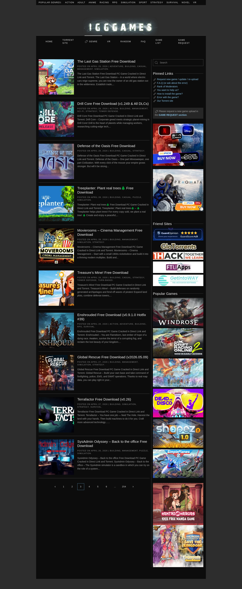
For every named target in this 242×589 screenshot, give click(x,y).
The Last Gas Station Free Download (106, 61)
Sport (143, 2)
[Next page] (133, 486)
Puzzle (137, 197)
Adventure (116, 66)
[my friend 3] (178, 255)
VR (195, 2)
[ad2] (176, 504)
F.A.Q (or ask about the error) (172, 83)
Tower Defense (108, 111)
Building (130, 66)
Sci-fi (80, 111)
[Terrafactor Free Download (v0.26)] (56, 414)
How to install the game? (170, 93)
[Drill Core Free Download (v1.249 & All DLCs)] (56, 119)
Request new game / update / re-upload (177, 79)
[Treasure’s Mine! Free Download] (56, 288)
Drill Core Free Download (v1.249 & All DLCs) (113, 104)
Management (85, 69)
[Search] (178, 62)
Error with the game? (168, 97)
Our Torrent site (165, 100)
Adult (81, 2)
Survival (172, 2)
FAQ (143, 41)
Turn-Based (105, 280)
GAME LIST (159, 41)
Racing (104, 2)
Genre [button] (93, 41)
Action (69, 2)
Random (125, 41)
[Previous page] (55, 486)
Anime (92, 2)
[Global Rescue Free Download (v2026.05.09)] (56, 372)
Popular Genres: (50, 2)
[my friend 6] (178, 267)
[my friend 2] (178, 246)
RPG (115, 2)
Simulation (128, 2)
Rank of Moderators (167, 86)
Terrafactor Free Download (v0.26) (104, 399)
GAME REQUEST (184, 41)
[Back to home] (121, 20)
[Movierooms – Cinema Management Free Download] (56, 245)
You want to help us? (168, 90)
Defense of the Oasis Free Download (106, 146)
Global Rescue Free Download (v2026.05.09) (112, 357)
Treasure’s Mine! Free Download (102, 272)
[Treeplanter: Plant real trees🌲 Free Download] (56, 203)
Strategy (156, 2)
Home (49, 41)
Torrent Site (68, 41)
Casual (141, 66)
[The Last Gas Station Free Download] (56, 76)
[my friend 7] (178, 280)
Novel (186, 2)
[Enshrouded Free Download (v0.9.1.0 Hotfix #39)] (56, 330)
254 (124, 487)
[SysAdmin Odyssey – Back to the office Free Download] (56, 457)
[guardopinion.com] (178, 234)
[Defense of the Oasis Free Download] (56, 161)
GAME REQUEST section (173, 115)
